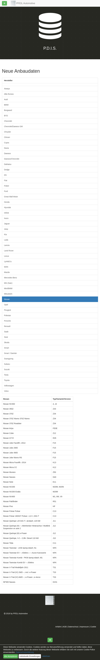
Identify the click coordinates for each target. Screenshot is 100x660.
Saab (6, 332)
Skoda (6, 342)
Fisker (6, 186)
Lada (6, 240)
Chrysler (7, 132)
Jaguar (7, 224)
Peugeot (7, 310)
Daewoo (7, 153)
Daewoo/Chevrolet (11, 159)
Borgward (8, 110)
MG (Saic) (8, 283)
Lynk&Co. (8, 261)
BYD (6, 116)
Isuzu (6, 218)
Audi (6, 99)
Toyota (6, 380)
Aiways (7, 89)
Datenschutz (73, 627)
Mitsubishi (8, 294)
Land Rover (9, 251)
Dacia (6, 148)
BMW (6, 105)
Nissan (7, 299)
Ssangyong (8, 359)
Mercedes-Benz (10, 278)
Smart (6, 348)
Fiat (5, 180)
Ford (6, 191)
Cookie (93, 627)
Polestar (7, 315)
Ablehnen (46, 656)
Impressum (84, 627)
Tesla (6, 375)
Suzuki (7, 369)
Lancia (6, 245)
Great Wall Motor (11, 197)
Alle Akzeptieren (10, 656)
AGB (65, 627)
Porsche (7, 321)
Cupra (6, 143)
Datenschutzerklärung (24, 652)
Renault (7, 326)
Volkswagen (9, 386)
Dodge (6, 170)
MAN (6, 267)
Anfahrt (58, 627)
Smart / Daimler (10, 353)
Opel (6, 305)
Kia (5, 234)
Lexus (6, 256)
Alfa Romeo (9, 94)
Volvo (6, 391)
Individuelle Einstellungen (29, 656)
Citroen (7, 137)
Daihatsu (7, 164)
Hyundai (7, 207)
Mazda (7, 272)
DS (5, 175)
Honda (6, 202)
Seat (6, 337)
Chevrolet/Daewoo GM (13, 126)
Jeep (6, 229)
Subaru (7, 364)
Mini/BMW (8, 288)
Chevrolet (8, 121)
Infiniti (6, 213)
